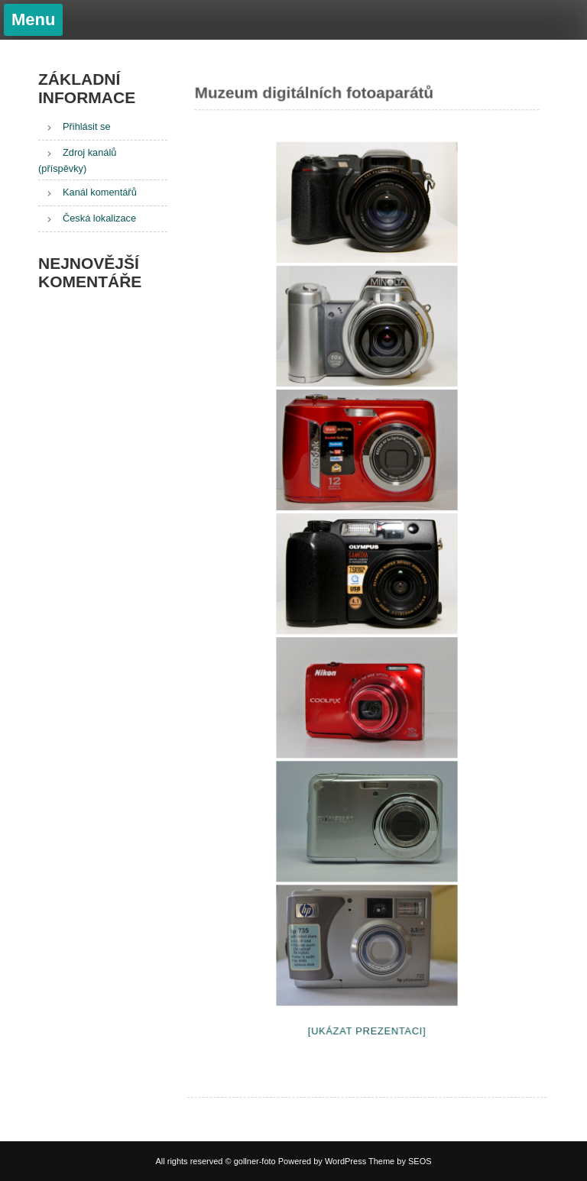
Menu (33, 19)
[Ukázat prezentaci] (366, 1027)
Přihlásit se (87, 126)
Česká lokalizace (99, 218)
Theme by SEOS (400, 1161)
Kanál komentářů (100, 192)
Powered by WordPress (322, 1161)
